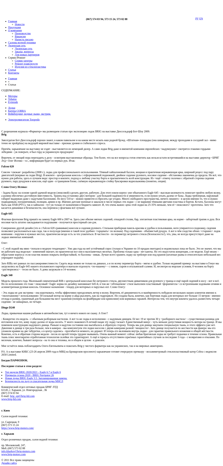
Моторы (12, 96)
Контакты (13, 72)
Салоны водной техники (22, 42)
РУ (197, 18)
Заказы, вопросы (24, 51)
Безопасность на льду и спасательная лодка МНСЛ (34, 381)
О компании (15, 30)
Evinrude (13, 102)
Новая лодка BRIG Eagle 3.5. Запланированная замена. (36, 378)
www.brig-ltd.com (11, 399)
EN (201, 18)
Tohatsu (12, 99)
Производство (23, 33)
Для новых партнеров (27, 54)
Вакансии (20, 36)
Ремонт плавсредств (26, 63)
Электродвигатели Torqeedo (24, 119)
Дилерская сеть (17, 45)
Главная (12, 21)
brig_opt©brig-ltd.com (22, 396)
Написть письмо (24, 39)
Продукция (14, 27)
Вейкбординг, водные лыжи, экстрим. (29, 113)
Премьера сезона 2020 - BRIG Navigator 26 (29, 375)
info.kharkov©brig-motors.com (18, 451)
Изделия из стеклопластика (30, 66)
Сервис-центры (23, 60)
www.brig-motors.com (13, 454)
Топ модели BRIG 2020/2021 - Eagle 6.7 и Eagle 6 (33, 372)
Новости (20, 24)
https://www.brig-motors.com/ (17, 428)
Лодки (11, 107)
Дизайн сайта (9, 463)
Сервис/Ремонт (16, 57)
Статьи (12, 69)
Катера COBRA (17, 110)
